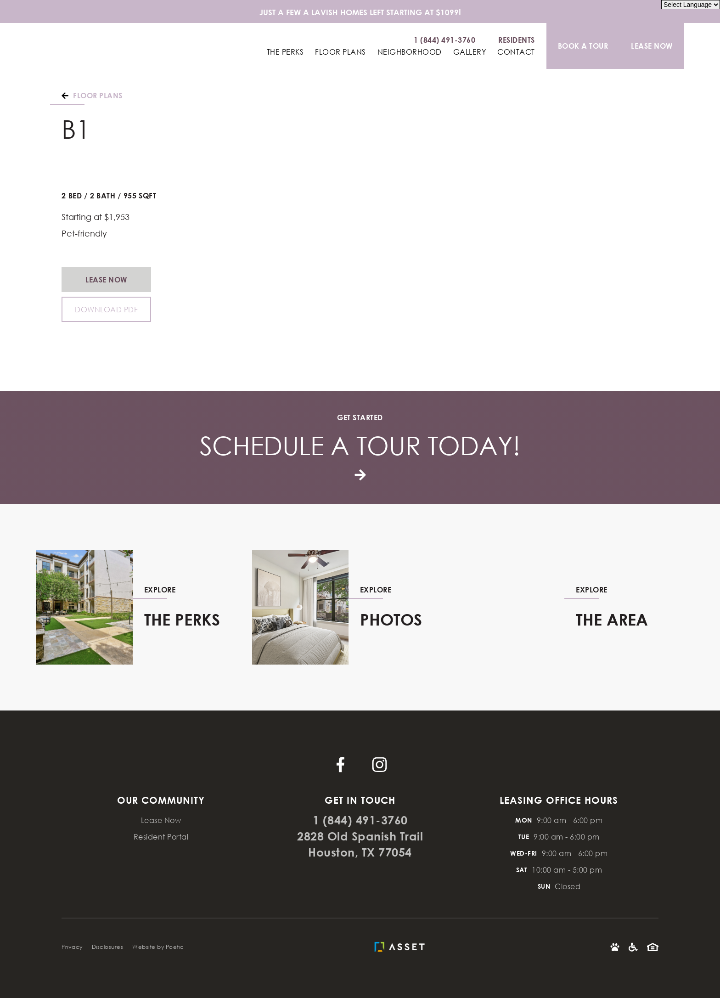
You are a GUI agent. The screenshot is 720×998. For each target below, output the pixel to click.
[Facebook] (340, 764)
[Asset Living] (401, 947)
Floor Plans (340, 52)
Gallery (469, 52)
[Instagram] (379, 764)
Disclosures (108, 947)
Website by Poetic (158, 947)
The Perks (285, 52)
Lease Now (106, 279)
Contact (516, 52)
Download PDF (106, 309)
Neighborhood (409, 52)
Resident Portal (161, 836)
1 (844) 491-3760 (360, 820)
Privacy (72, 947)
